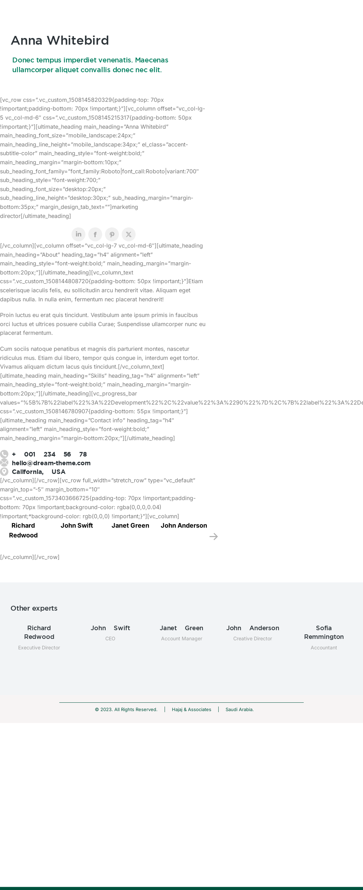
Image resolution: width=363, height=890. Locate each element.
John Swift (77, 525)
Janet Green (130, 525)
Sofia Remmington (324, 632)
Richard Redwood (39, 632)
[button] (214, 537)
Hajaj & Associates (191, 709)
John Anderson (184, 525)
